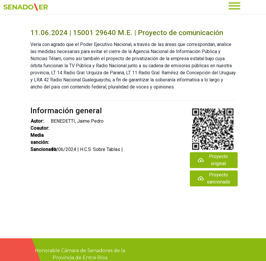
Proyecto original (212, 160)
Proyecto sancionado (213, 178)
